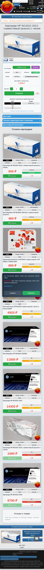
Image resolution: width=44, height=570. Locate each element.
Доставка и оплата (38, 11)
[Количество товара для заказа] (16, 88)
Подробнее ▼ (8, 286)
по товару (14, 6)
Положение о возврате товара (27, 557)
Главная (17, 11)
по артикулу (22, 6)
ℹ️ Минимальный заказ (31, 76)
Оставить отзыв (21, 67)
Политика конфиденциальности (9, 556)
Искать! (16, 4)
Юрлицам (35, 67)
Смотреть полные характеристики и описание (22, 111)
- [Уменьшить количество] (11, 89)
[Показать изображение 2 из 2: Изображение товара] (11, 59)
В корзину (12, 176)
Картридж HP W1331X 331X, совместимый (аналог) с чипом (32, 533)
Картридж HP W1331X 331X (12, 400)
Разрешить (31, 293)
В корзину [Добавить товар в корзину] (19, 93)
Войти (32, 11)
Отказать (13, 293)
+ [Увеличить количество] (21, 89)
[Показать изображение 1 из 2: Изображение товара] (5, 59)
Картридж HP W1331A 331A (12, 494)
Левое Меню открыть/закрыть (22, 16)
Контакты (25, 11)
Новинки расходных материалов (9, 559)
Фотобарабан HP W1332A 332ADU (15, 353)
